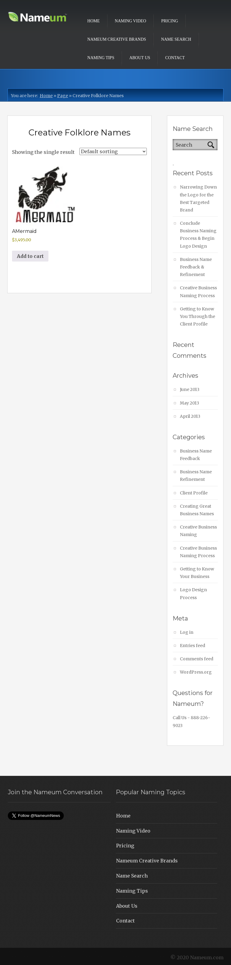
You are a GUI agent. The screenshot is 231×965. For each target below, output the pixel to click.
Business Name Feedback (196, 454)
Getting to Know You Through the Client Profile (197, 316)
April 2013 (190, 416)
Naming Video (130, 21)
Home (93, 21)
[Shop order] (113, 151)
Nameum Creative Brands (116, 39)
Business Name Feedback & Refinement (196, 267)
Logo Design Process (193, 593)
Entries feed (192, 645)
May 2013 (189, 403)
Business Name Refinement (196, 475)
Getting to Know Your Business (197, 572)
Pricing (169, 21)
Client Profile (194, 493)
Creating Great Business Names (197, 509)
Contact (175, 58)
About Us (139, 58)
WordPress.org (196, 672)
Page (62, 95)
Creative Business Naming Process (198, 291)
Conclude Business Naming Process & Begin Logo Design (198, 235)
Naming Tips (100, 58)
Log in (186, 632)
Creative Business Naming (198, 530)
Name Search (176, 39)
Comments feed (196, 659)
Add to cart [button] (30, 256)
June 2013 (189, 389)
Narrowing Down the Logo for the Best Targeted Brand (198, 198)
